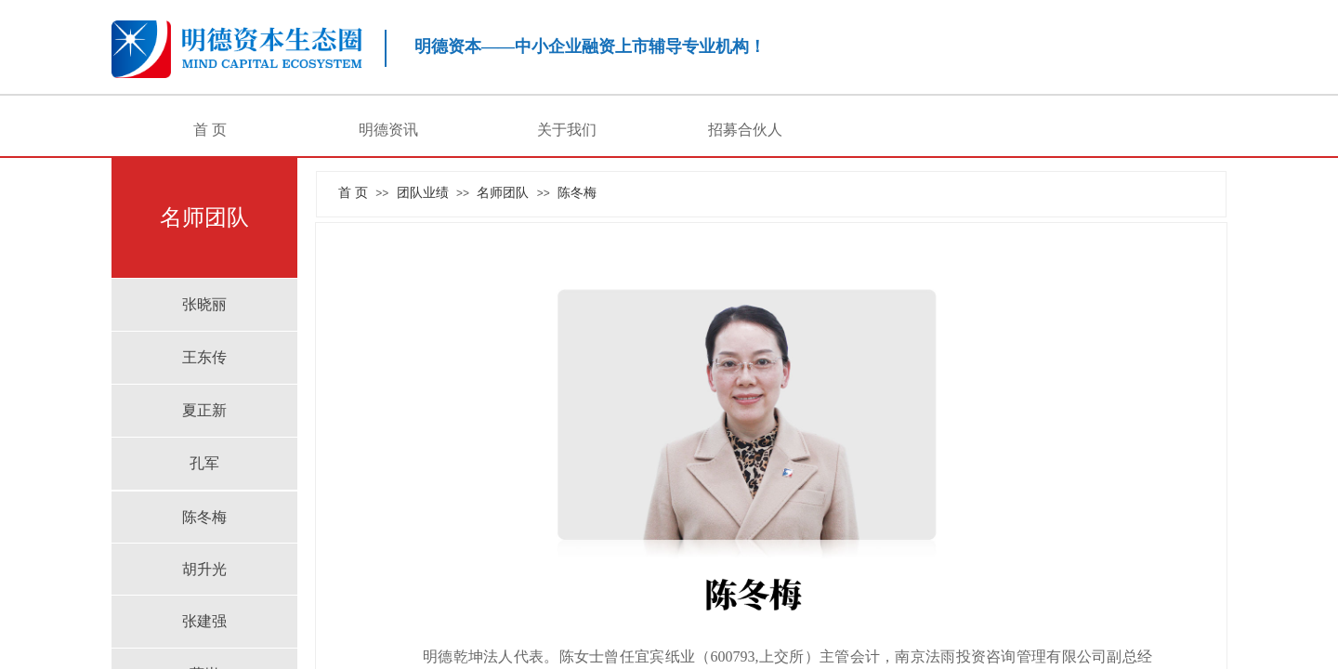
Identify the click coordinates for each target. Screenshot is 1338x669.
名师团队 (503, 192)
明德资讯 (388, 130)
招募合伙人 (745, 130)
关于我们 (567, 130)
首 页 (210, 130)
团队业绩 (423, 192)
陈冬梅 (577, 192)
